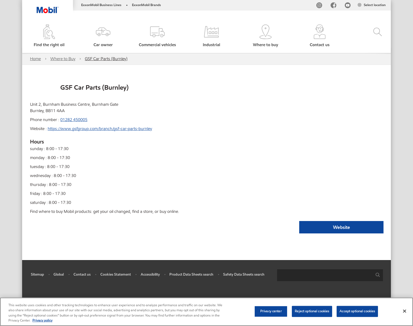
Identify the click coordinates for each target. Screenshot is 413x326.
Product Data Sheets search (191, 274)
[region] (206, 312)
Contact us (82, 274)
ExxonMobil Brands (146, 5)
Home (35, 58)
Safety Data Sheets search (243, 274)
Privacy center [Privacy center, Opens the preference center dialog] (271, 311)
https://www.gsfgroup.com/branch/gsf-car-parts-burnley (100, 128)
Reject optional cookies (312, 311)
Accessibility (150, 274)
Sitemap (37, 274)
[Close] (404, 311)
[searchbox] (324, 275)
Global (58, 274)
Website (341, 227)
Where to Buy (62, 58)
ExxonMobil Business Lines (101, 5)
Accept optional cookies (357, 311)
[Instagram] (319, 6)
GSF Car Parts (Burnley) (106, 58)
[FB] (333, 6)
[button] (103, 36)
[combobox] (330, 275)
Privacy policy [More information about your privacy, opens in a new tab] (42, 320)
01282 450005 (73, 119)
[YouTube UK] (348, 6)
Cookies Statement (115, 274)
